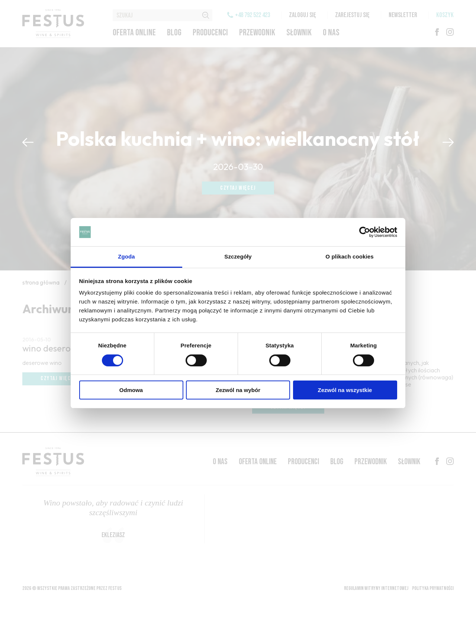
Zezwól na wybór (238, 390)
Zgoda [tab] (126, 256)
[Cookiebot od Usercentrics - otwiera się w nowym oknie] (364, 232)
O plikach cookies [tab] (349, 256)
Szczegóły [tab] (237, 256)
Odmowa (131, 390)
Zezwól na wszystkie (345, 390)
